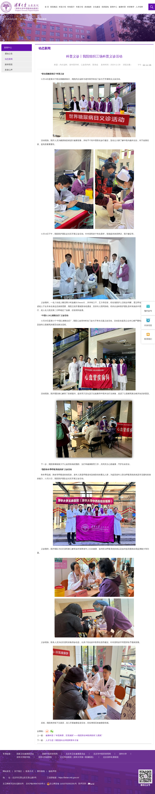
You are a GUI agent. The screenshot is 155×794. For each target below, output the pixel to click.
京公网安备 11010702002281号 (62, 784)
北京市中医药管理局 (102, 754)
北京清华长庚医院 (110, 757)
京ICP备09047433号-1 (35, 784)
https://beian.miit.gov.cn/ (68, 777)
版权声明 (52, 771)
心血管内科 (82, 321)
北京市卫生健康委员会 (75, 754)
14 (149, 65)
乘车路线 (41, 771)
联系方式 (29, 771)
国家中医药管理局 (50, 754)
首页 (22, 19)
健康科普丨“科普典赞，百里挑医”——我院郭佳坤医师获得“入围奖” (74, 735)
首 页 (47, 7)
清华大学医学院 (23, 757)
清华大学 (123, 754)
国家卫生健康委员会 (25, 754)
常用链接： (7, 754)
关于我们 (18, 771)
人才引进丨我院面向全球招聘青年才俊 (62, 740)
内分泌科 (79, 79)
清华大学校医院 (45, 757)
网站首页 (6, 771)
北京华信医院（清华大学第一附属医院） (77, 757)
